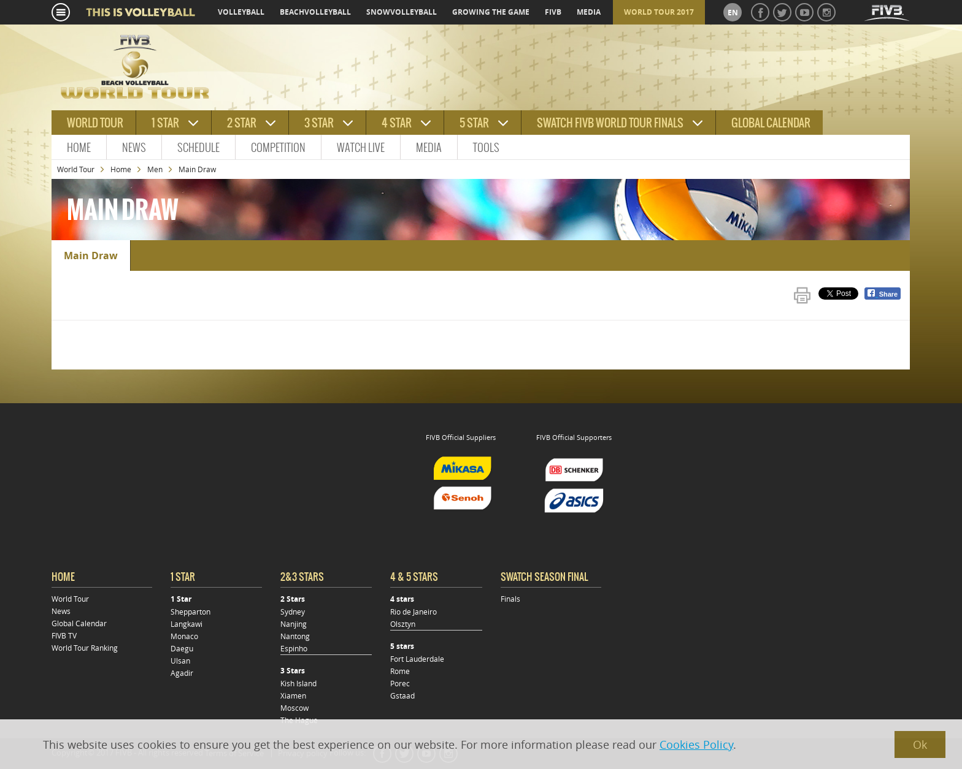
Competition (278, 147)
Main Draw (91, 255)
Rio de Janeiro (413, 611)
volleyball (241, 12)
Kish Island (298, 683)
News (134, 147)
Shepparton (190, 611)
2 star (241, 123)
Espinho (293, 648)
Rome (400, 671)
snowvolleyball (401, 12)
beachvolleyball (315, 12)
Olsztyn (402, 624)
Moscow (294, 708)
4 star (397, 123)
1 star (165, 123)
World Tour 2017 (659, 12)
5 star (474, 123)
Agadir (182, 673)
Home (79, 147)
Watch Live (361, 147)
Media (429, 147)
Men (155, 169)
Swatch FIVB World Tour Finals (610, 123)
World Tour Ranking (85, 648)
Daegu (182, 648)
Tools (486, 147)
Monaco (184, 636)
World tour (95, 123)
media (589, 12)
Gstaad (402, 695)
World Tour (75, 169)
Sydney (292, 611)
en (733, 12)
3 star (319, 123)
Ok (920, 744)
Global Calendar (770, 123)
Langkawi (186, 624)
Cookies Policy (696, 744)
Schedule (198, 147)
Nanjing (293, 624)
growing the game (490, 12)
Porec (400, 683)
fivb (553, 12)
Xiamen (293, 695)
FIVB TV (64, 635)
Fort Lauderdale (417, 659)
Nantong (295, 636)
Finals (510, 599)
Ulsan (180, 660)
